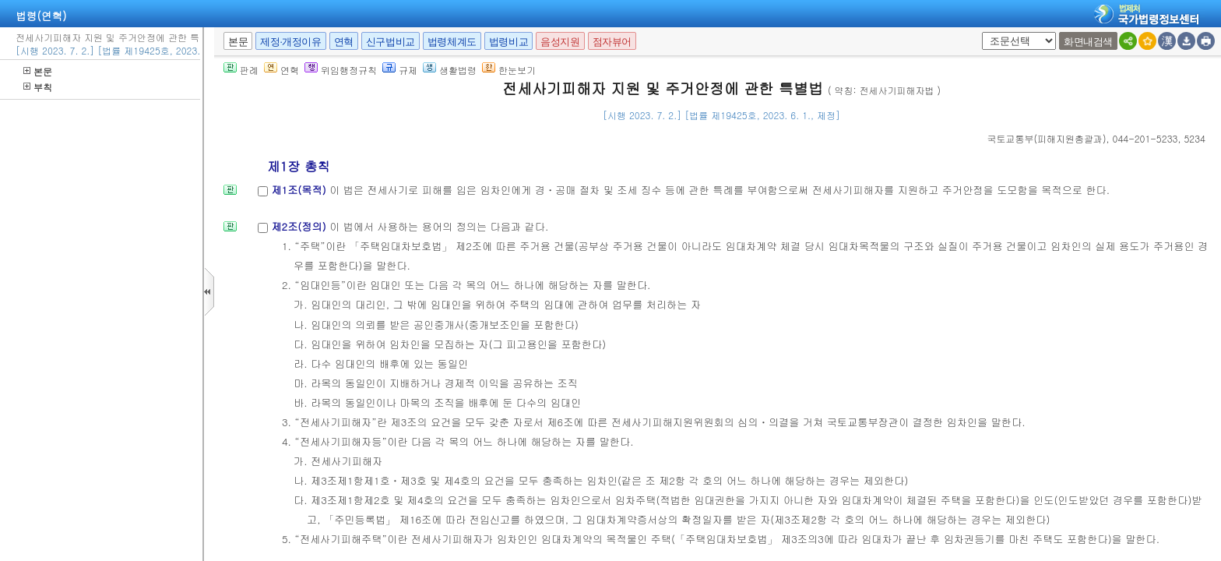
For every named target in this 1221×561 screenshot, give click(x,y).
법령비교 (508, 42)
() (1047, 138)
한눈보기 (509, 69)
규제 (399, 69)
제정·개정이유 (290, 42)
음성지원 (559, 42)
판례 (241, 69)
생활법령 (450, 69)
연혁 (344, 42)
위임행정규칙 (340, 69)
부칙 (37, 87)
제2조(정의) (300, 226)
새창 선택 (979, 32)
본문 (37, 71)
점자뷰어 (612, 42)
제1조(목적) (300, 189)
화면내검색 (1088, 42)
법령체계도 (452, 42)
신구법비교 (390, 42)
